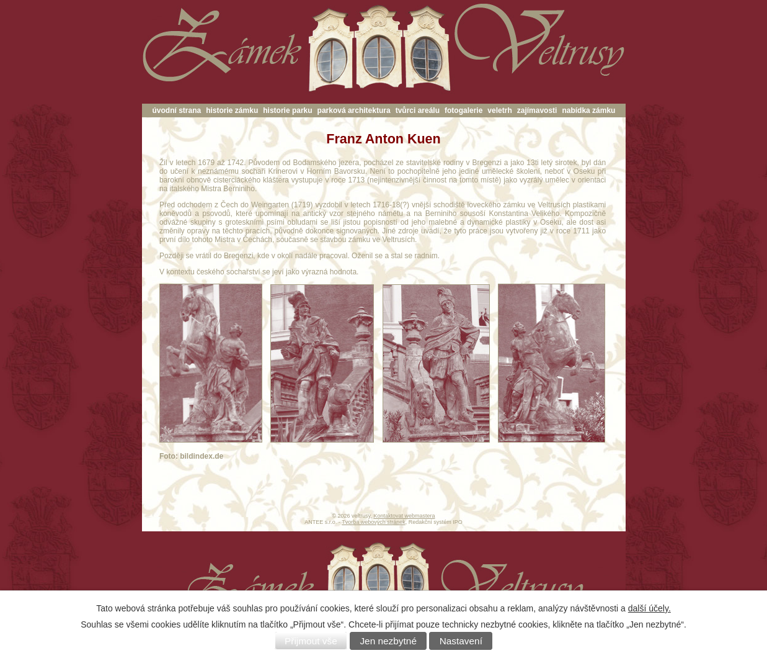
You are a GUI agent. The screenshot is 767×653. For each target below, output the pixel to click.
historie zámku (232, 110)
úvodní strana (177, 110)
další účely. (649, 608)
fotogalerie (463, 110)
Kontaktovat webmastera (404, 516)
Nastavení (461, 641)
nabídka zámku (588, 110)
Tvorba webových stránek (374, 522)
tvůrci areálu (418, 110)
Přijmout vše (311, 641)
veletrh (499, 110)
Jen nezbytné (388, 641)
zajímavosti (537, 110)
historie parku (287, 110)
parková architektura (354, 110)
